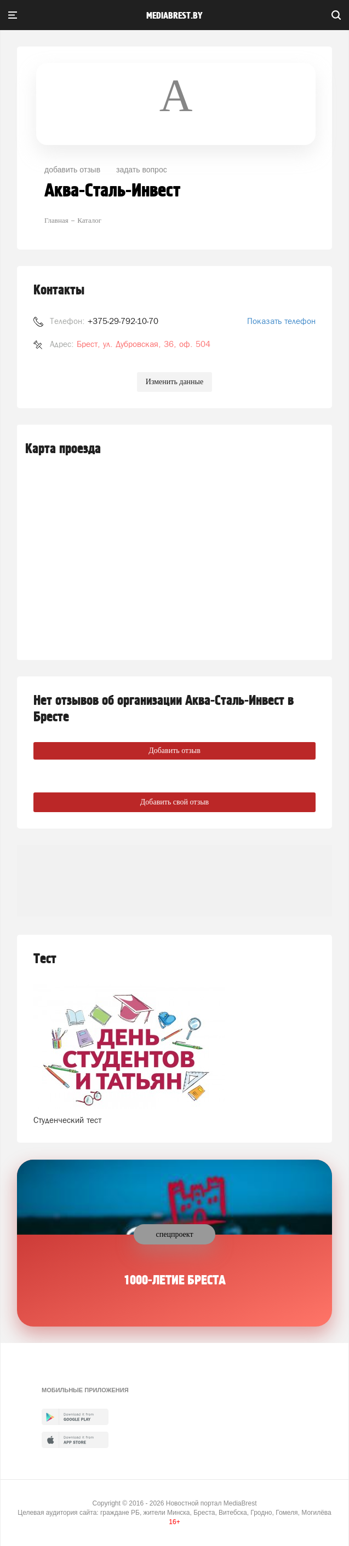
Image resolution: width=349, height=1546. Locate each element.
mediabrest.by (174, 15)
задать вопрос (141, 169)
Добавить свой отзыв (174, 802)
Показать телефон (281, 321)
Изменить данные (174, 382)
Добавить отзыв (174, 750)
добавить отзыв (72, 169)
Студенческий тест (67, 1120)
